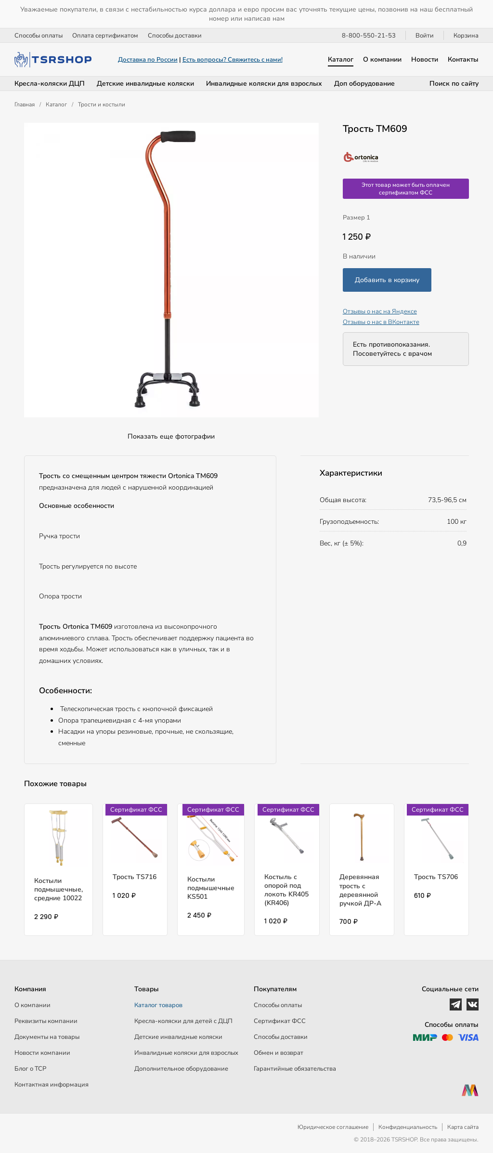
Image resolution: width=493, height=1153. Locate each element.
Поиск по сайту (454, 83)
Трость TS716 (134, 876)
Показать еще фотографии (171, 436)
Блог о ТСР (30, 1068)
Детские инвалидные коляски (145, 83)
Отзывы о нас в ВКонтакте (381, 322)
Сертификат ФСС (280, 1021)
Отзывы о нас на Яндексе (380, 311)
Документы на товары (46, 1037)
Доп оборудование (364, 83)
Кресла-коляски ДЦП (49, 83)
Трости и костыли (101, 104)
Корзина (466, 35)
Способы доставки (175, 35)
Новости (424, 59)
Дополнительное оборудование (181, 1068)
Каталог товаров (158, 1005)
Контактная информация (51, 1084)
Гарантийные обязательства (295, 1068)
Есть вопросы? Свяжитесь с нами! (232, 59)
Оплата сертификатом (105, 35)
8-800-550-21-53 (369, 35)
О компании (382, 59)
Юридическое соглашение (333, 1127)
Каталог (340, 59)
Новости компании (42, 1053)
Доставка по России (148, 59)
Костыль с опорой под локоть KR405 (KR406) (286, 890)
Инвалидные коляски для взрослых (264, 83)
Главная (24, 104)
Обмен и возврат (278, 1053)
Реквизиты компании (46, 1021)
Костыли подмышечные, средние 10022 (58, 889)
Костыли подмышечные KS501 (210, 888)
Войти (424, 35)
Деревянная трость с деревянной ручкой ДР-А (360, 890)
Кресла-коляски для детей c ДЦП (183, 1021)
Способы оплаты (38, 35)
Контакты (463, 59)
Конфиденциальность (407, 1127)
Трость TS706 (436, 876)
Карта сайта (463, 1127)
